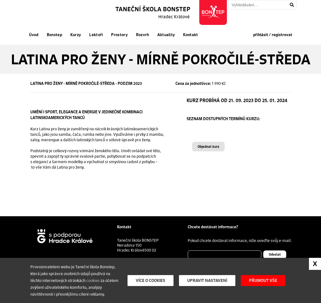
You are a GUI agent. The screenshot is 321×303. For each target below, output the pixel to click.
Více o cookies (150, 280)
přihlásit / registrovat (272, 34)
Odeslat (275, 254)
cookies (93, 280)
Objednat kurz (208, 147)
